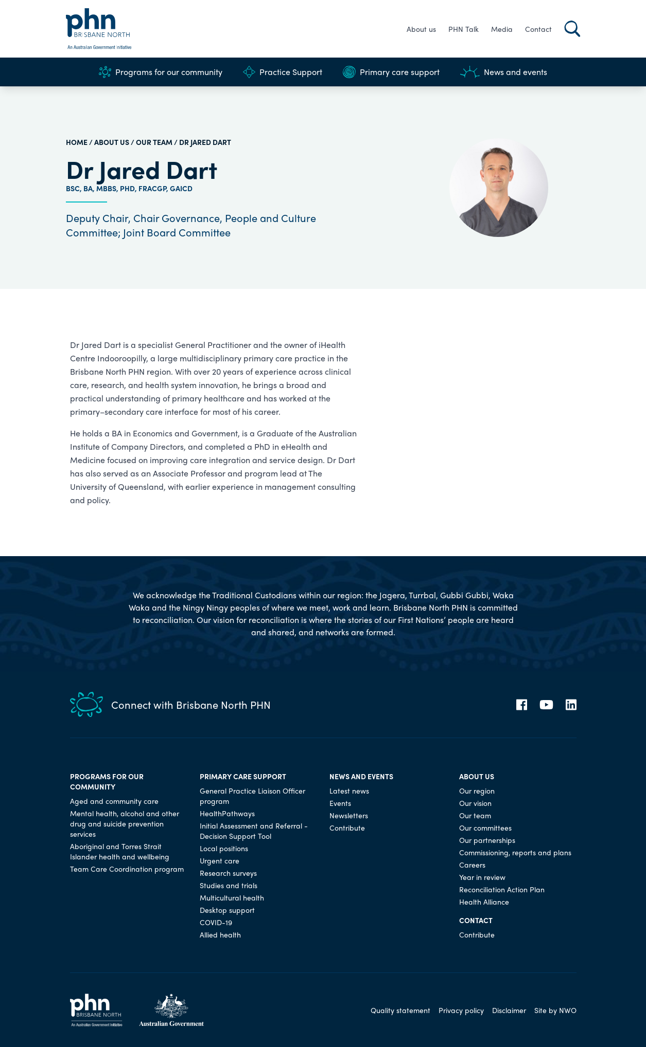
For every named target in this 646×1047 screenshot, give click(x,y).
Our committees (485, 827)
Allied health (220, 934)
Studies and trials (228, 885)
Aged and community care (114, 801)
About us (421, 29)
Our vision (475, 803)
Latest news (349, 790)
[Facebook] (521, 704)
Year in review (482, 877)
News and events (503, 72)
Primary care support (391, 72)
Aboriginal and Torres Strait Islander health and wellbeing (119, 851)
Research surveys (228, 873)
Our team (154, 142)
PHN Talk (463, 29)
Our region (477, 790)
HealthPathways (227, 813)
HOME (77, 142)
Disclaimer (509, 1010)
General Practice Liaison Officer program (252, 795)
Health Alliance (484, 901)
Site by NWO (555, 1010)
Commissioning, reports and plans (515, 852)
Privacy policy (461, 1010)
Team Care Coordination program (127, 869)
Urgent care (219, 860)
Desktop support (227, 910)
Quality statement (400, 1010)
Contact (538, 29)
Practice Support (282, 72)
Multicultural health (232, 897)
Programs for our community (161, 72)
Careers (472, 864)
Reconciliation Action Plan (502, 889)
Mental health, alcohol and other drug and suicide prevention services (124, 823)
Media (502, 29)
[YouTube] (546, 704)
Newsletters (348, 815)
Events (340, 803)
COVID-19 (216, 922)
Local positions (224, 848)
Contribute (347, 827)
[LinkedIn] (571, 704)
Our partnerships (487, 840)
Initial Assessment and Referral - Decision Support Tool (254, 830)
